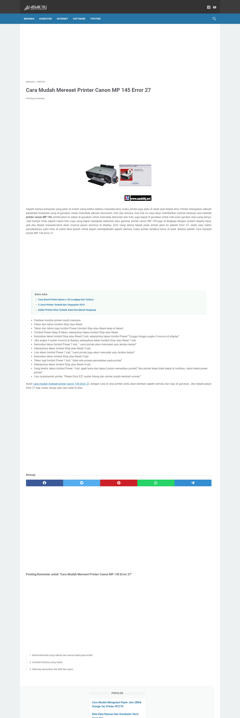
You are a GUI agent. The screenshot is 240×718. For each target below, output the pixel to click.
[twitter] (63, 495)
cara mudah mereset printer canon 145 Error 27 (63, 396)
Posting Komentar (35, 95)
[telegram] (139, 495)
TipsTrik (97, 13)
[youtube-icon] (212, 4)
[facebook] (38, 495)
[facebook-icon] (206, 4)
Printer (205, 209)
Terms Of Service (134, 706)
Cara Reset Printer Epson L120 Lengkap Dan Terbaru (66, 308)
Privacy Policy (115, 706)
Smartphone (172, 216)
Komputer (48, 13)
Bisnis (169, 209)
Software (81, 13)
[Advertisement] (89, 47)
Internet (64, 13)
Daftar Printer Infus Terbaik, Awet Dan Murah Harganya (67, 318)
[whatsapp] (114, 495)
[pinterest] (89, 495)
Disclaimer (151, 706)
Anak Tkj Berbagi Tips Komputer (124, 712)
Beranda (31, 13)
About (86, 706)
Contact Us (98, 706)
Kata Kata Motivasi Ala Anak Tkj (185, 60)
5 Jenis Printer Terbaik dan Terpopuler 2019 (61, 313)
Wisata (169, 222)
